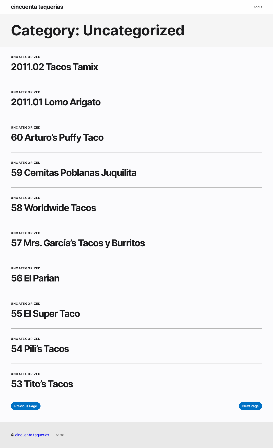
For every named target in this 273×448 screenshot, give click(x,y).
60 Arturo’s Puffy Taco (57, 137)
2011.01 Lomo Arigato (55, 102)
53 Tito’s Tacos (42, 384)
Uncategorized (26, 57)
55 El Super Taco (45, 313)
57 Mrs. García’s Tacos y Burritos (78, 243)
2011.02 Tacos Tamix (54, 66)
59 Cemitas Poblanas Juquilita (73, 172)
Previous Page (25, 406)
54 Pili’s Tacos (40, 348)
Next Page (250, 406)
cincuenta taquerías (37, 6)
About (258, 7)
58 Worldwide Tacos (53, 207)
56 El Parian (35, 278)
